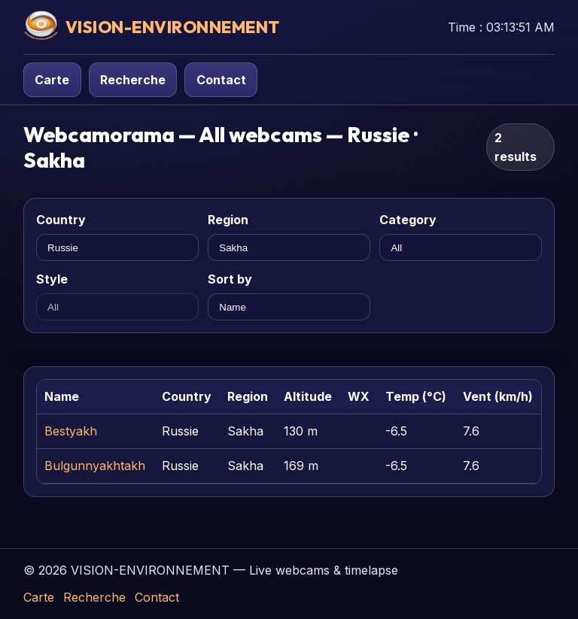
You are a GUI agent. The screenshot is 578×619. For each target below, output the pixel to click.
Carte (52, 79)
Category (408, 219)
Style (52, 279)
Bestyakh (70, 430)
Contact (221, 79)
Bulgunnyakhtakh (94, 465)
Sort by (230, 279)
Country (61, 219)
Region (228, 219)
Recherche (133, 79)
